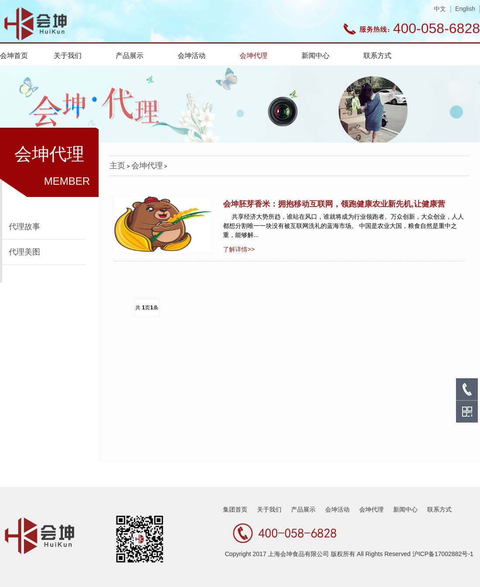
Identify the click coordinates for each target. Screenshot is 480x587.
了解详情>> (238, 249)
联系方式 (377, 55)
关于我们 (68, 55)
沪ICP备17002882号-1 (442, 553)
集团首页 (235, 509)
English (465, 8)
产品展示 (130, 55)
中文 (440, 8)
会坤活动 (192, 55)
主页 (117, 165)
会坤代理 (253, 55)
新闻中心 (315, 55)
